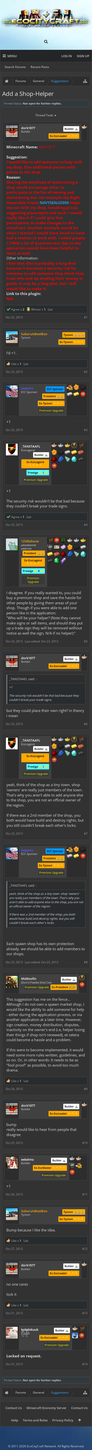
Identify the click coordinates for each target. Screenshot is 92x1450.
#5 (86, 641)
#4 (86, 525)
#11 (85, 1194)
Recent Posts (40, 67)
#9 (86, 1089)
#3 (86, 430)
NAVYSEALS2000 (54, 202)
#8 (86, 962)
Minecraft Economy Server (46, 1408)
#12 (85, 1249)
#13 (85, 1313)
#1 (86, 317)
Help (14, 1420)
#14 (85, 1364)
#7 (86, 833)
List (50, 309)
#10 (85, 1143)
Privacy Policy (62, 1420)
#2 (86, 372)
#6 (86, 724)
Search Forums (15, 67)
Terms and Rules (35, 1420)
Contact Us (13, 1408)
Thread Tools (46, 115)
